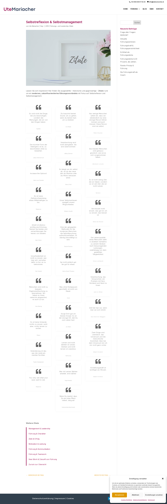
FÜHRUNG (134, 9)
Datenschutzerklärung (140, 500)
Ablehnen (135, 495)
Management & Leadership (39, 429)
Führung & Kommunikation (39, 449)
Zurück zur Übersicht (37, 464)
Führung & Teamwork (37, 454)
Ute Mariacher (34, 26)
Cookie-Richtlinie (126, 500)
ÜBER (151, 9)
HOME (125, 9)
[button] (163, 479)
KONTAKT (160, 9)
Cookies (70, 498)
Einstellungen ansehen (154, 495)
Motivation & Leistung (37, 444)
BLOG (145, 9)
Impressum (151, 500)
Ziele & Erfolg (34, 439)
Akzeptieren (119, 495)
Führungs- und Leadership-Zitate (61, 26)
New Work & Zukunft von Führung (43, 459)
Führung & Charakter (37, 434)
